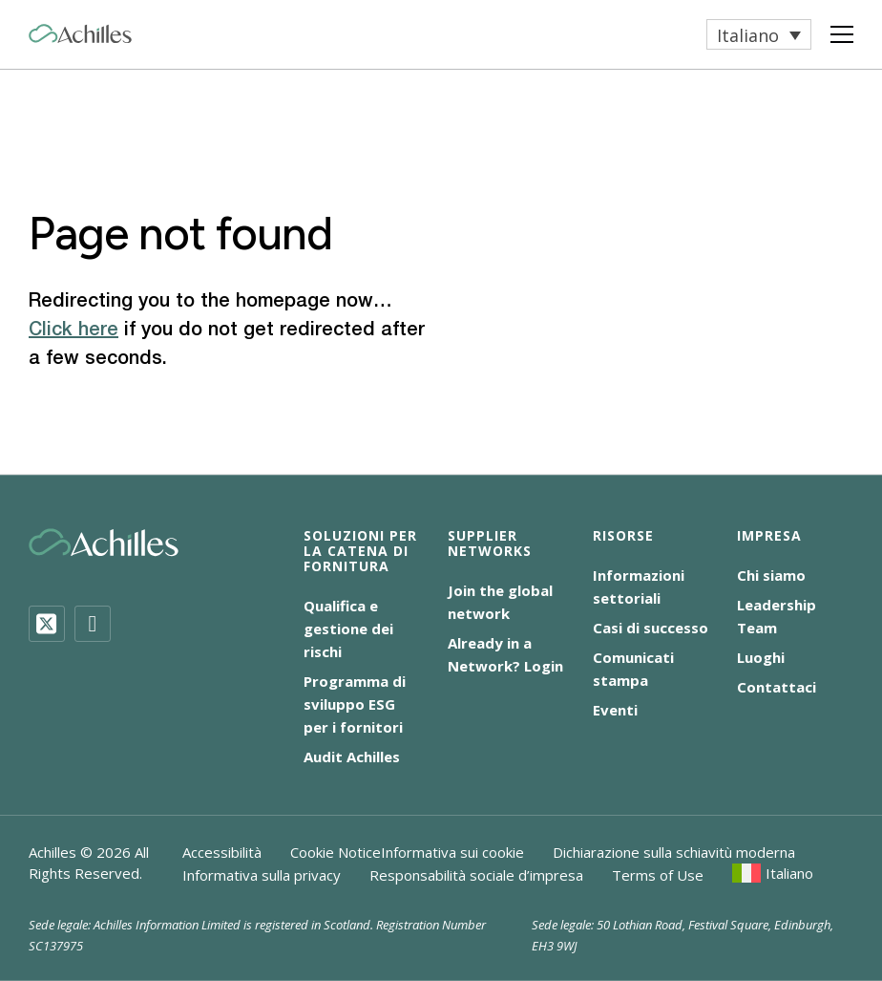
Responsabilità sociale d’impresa (476, 875)
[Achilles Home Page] (80, 34)
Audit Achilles (352, 756)
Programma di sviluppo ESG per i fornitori (355, 704)
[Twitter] (47, 624)
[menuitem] (758, 34)
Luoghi (761, 657)
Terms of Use (658, 875)
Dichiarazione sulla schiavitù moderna (674, 852)
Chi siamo (771, 575)
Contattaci (776, 686)
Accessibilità (222, 852)
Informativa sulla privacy (261, 875)
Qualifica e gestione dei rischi (348, 628)
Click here (73, 330)
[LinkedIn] (92, 624)
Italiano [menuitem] (748, 35)
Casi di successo (650, 627)
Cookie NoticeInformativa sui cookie (407, 852)
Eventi (615, 709)
